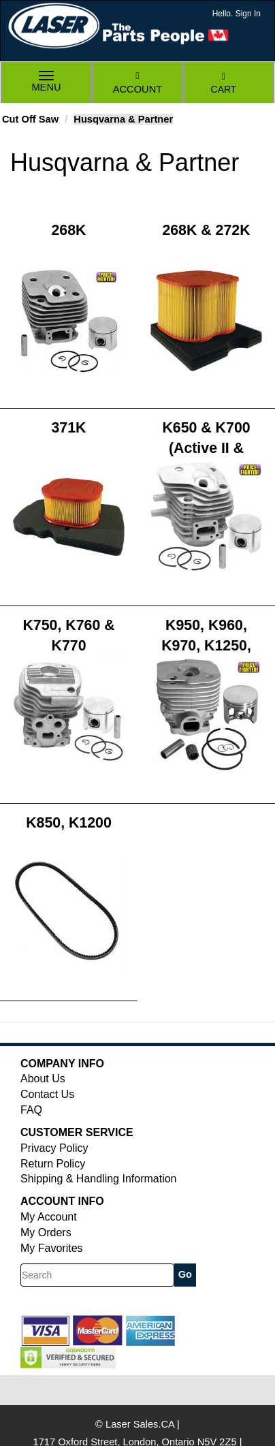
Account (137, 83)
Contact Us (47, 1094)
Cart (224, 83)
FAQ (31, 1110)
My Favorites (51, 1248)
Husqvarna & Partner (123, 119)
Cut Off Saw (30, 119)
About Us (42, 1078)
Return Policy (52, 1163)
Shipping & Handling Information (98, 1178)
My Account (48, 1217)
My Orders (45, 1232)
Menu (46, 82)
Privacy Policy (54, 1148)
